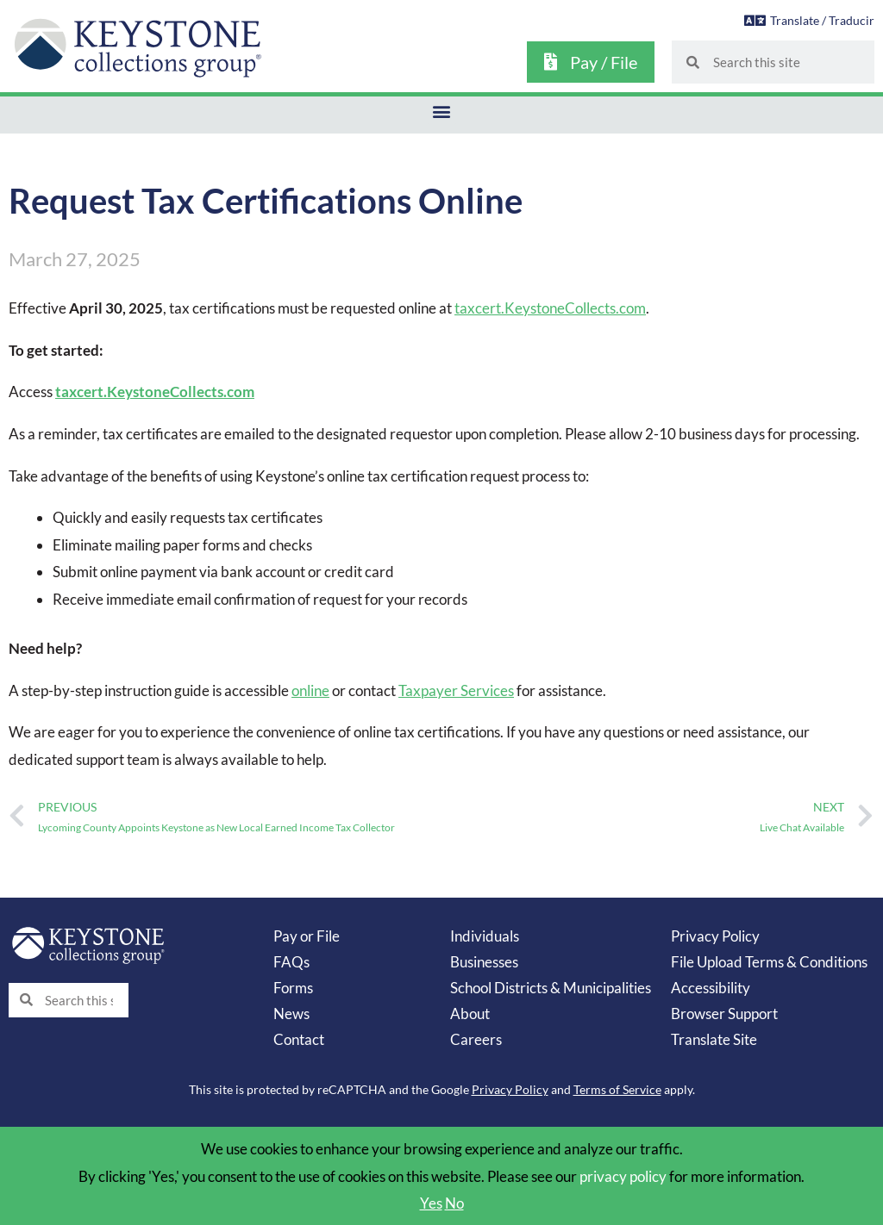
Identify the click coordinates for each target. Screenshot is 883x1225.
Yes (431, 1202)
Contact (298, 1038)
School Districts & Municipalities (550, 987)
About (470, 1013)
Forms (293, 987)
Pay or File (306, 935)
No (454, 1202)
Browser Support (724, 1013)
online (310, 690)
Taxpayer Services (456, 690)
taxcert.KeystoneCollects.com (549, 308)
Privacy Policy (715, 935)
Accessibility (710, 987)
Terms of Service (617, 1088)
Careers (476, 1038)
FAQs (291, 961)
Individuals (484, 935)
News (291, 1013)
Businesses (484, 961)
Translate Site (714, 1038)
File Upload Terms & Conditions (769, 961)
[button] (442, 110)
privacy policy (623, 1175)
